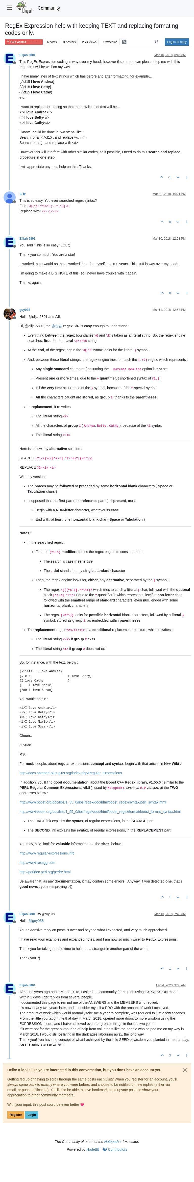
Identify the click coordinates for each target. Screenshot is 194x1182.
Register (16, 1115)
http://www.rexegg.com (37, 863)
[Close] (185, 1070)
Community (49, 8)
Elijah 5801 (27, 55)
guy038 (24, 310)
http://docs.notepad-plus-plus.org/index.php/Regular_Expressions (70, 773)
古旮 (22, 194)
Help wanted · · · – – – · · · (23, 42)
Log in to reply (177, 42)
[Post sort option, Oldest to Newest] (157, 41)
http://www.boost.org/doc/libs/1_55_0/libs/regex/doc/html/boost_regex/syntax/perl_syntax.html (92, 802)
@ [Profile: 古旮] (57, 326)
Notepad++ (113, 1142)
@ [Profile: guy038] (36, 921)
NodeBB (93, 1149)
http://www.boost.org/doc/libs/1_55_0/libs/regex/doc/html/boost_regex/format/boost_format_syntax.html (100, 812)
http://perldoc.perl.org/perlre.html (44, 872)
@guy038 (46, 914)
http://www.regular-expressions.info (47, 853)
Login (32, 1115)
